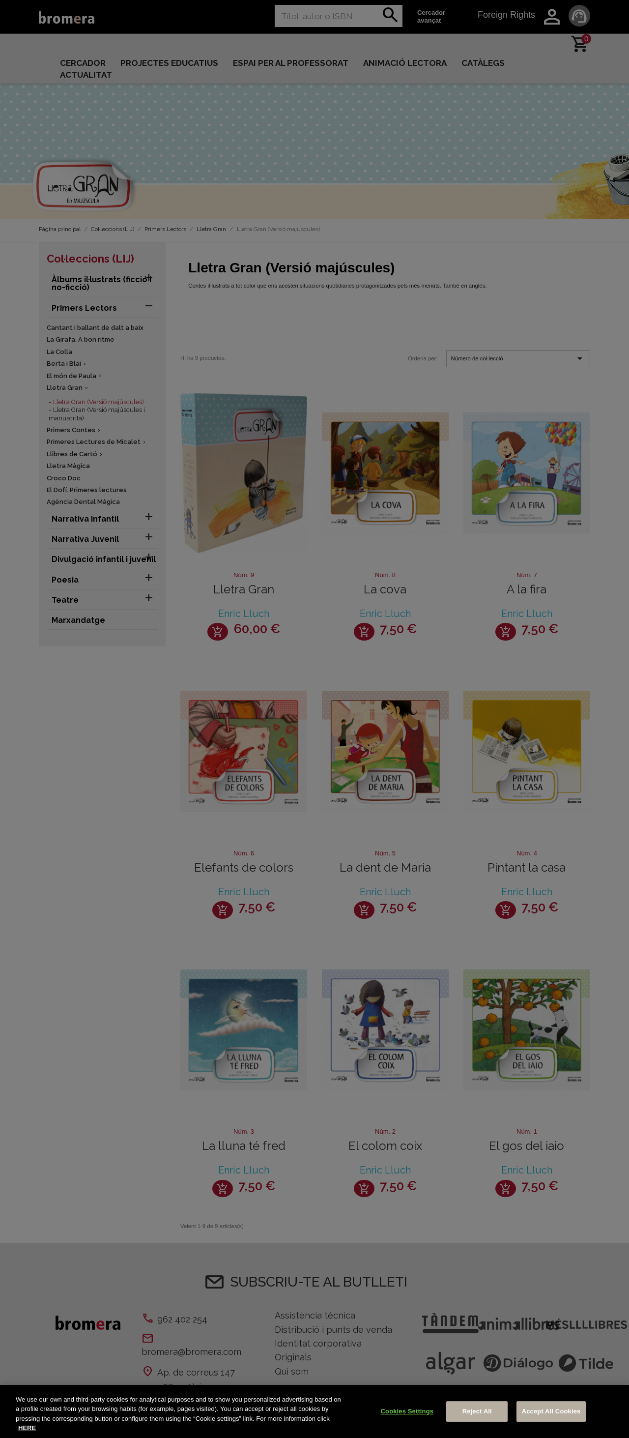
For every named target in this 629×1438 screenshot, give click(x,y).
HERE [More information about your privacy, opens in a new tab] (27, 1428)
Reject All (477, 1411)
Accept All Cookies (551, 1411)
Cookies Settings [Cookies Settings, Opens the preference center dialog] (407, 1411)
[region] (314, 1411)
